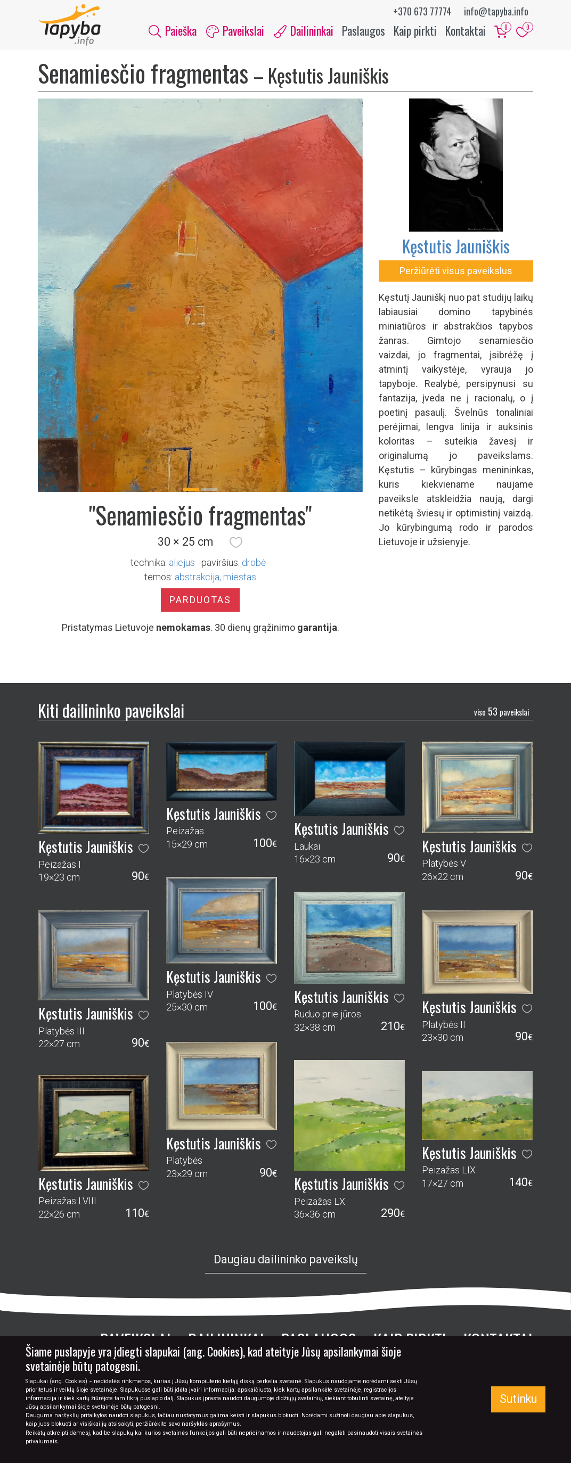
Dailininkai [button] (303, 30)
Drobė (254, 563)
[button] (236, 543)
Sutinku (518, 1399)
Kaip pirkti (415, 30)
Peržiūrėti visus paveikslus (455, 271)
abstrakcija (197, 577)
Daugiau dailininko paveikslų (286, 1261)
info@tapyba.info (496, 11)
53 (501, 713)
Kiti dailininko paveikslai (111, 711)
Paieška (173, 30)
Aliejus (182, 563)
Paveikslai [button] (235, 30)
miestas (239, 577)
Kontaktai (465, 30)
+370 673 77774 (422, 11)
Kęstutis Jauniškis (456, 246)
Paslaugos (363, 30)
